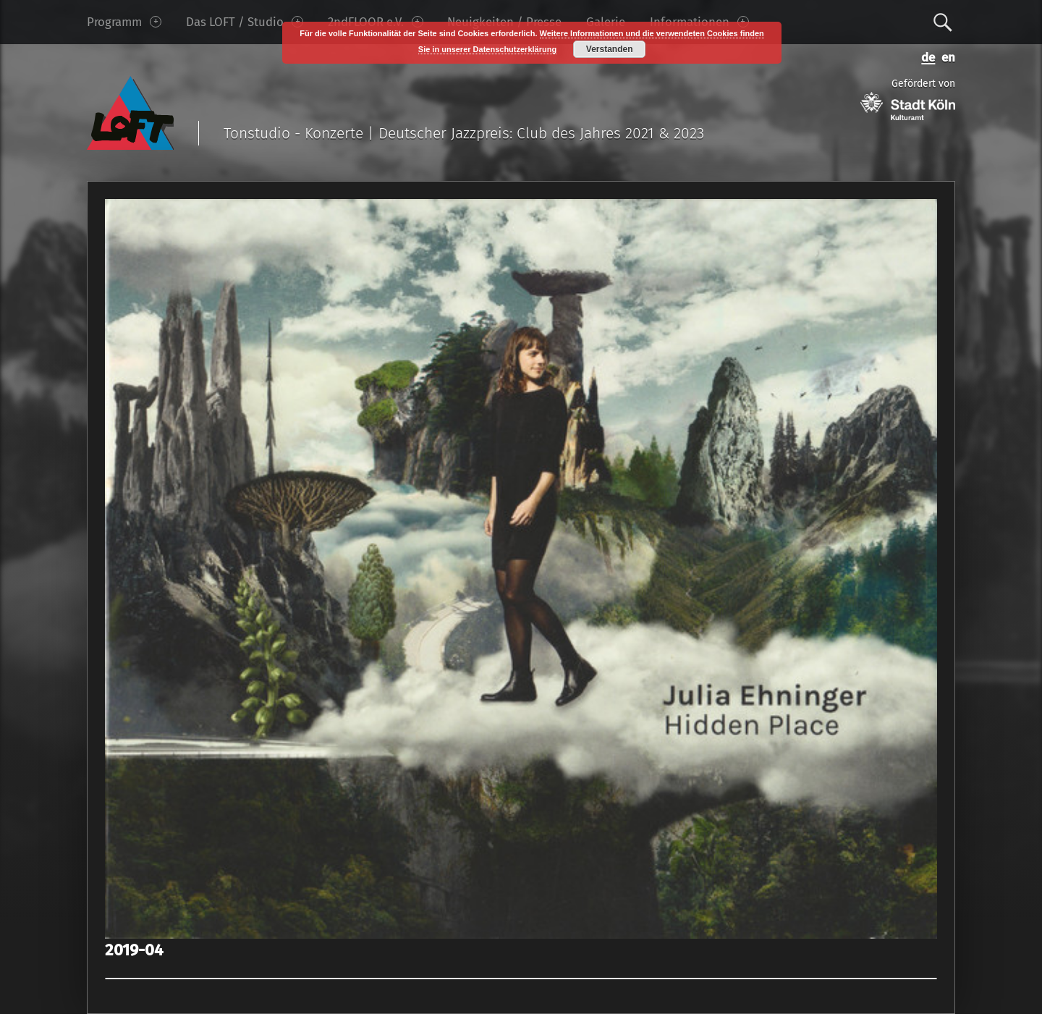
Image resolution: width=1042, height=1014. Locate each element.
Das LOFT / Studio (244, 21)
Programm (124, 21)
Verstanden (609, 49)
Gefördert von (907, 98)
